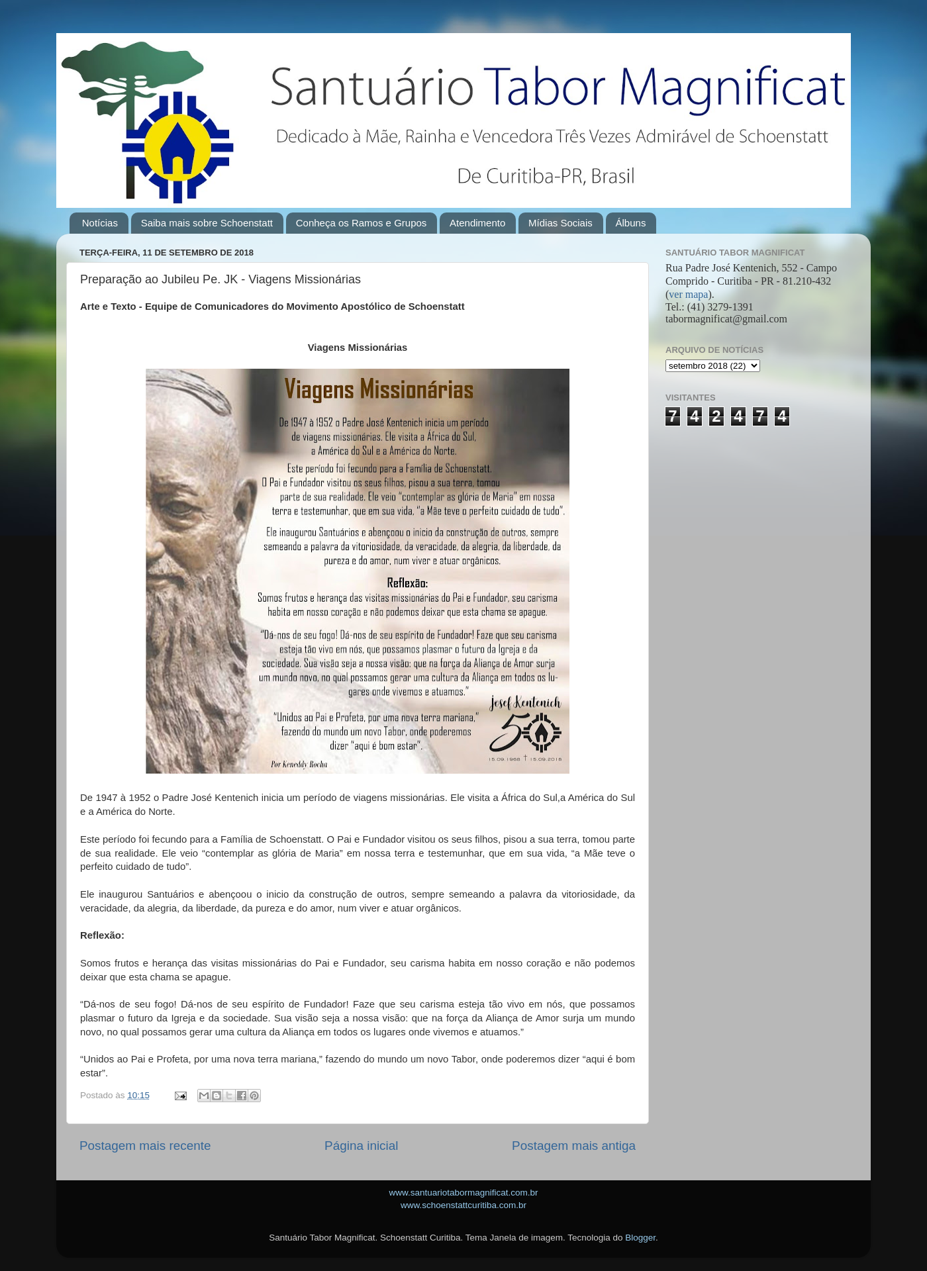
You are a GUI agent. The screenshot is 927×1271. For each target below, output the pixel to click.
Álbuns (631, 222)
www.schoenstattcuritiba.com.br (463, 1205)
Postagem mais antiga (574, 1146)
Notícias (100, 222)
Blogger (640, 1238)
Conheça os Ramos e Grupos (361, 222)
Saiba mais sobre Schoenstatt (207, 222)
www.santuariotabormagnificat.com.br (463, 1193)
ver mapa (688, 294)
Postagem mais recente (145, 1146)
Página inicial (361, 1146)
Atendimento (477, 222)
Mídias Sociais (560, 222)
